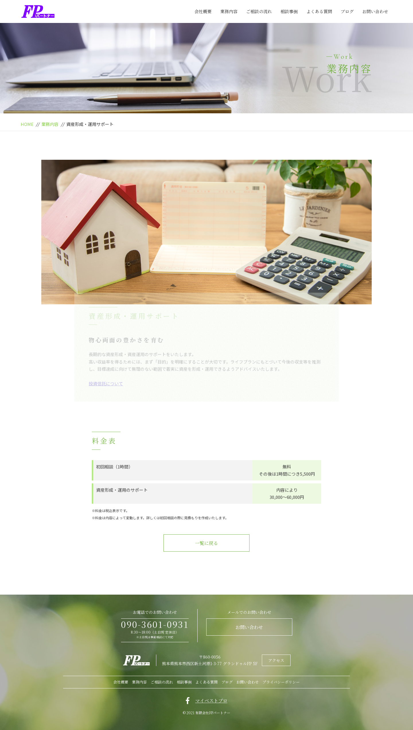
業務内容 (228, 11)
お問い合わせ (375, 11)
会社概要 (203, 11)
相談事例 (289, 11)
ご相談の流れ (259, 11)
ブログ (347, 11)
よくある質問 (319, 11)
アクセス (276, 660)
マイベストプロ (211, 700)
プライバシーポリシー (281, 682)
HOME (27, 124)
